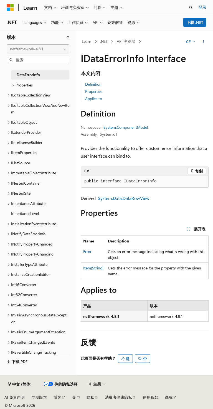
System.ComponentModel (125, 127)
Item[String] (93, 268)
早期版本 (39, 397)
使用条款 (150, 397)
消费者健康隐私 (118, 397)
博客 (57, 397)
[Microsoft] (10, 7)
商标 (169, 397)
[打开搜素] (190, 8)
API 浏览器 (126, 41)
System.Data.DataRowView (123, 198)
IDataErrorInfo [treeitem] (28, 74)
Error (87, 251)
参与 (76, 397)
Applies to (93, 98)
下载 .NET (194, 22)
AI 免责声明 (14, 397)
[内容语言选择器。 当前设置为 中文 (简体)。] (19, 384)
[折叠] (68, 37)
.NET (104, 41)
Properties (93, 91)
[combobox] (38, 48)
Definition (93, 84)
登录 (202, 7)
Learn (86, 41)
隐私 (90, 397)
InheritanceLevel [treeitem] (25, 213)
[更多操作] (204, 41)
